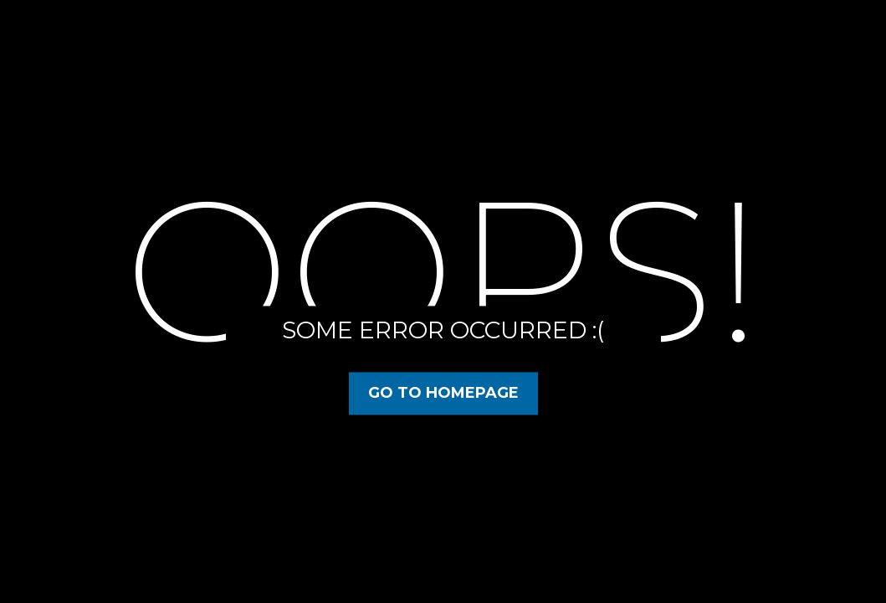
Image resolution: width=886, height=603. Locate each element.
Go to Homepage (443, 393)
